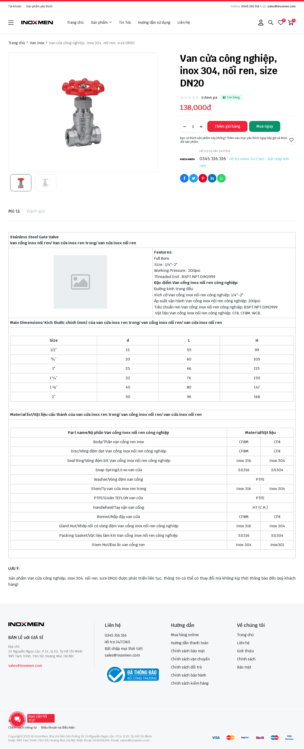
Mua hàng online (185, 635)
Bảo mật (244, 667)
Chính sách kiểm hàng (190, 683)
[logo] (37, 22)
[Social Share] (184, 178)
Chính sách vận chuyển (190, 659)
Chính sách (246, 659)
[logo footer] (46, 624)
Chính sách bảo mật (188, 651)
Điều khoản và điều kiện (58, 727)
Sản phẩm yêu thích (39, 6)
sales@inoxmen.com (281, 6)
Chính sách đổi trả (186, 667)
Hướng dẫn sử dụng (154, 22)
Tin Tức (125, 22)
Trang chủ (75, 22)
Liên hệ (183, 22)
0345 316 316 (250, 6)
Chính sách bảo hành (188, 675)
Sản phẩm (101, 22)
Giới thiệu (245, 651)
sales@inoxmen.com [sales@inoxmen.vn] (122, 655)
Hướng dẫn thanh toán (189, 643)
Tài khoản (14, 6)
